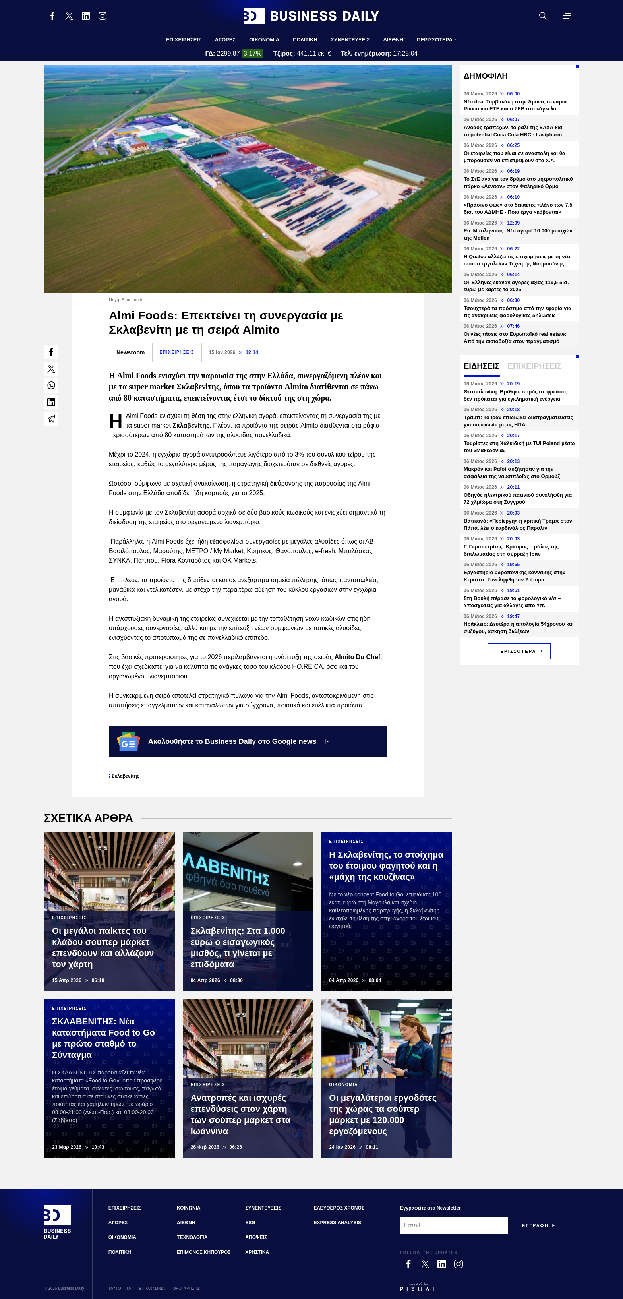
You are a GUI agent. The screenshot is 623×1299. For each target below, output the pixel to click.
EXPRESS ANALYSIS (337, 1222)
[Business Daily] (57, 1237)
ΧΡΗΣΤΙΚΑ (257, 1252)
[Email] (454, 1225)
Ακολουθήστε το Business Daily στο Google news (223, 741)
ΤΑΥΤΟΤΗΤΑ (119, 1288)
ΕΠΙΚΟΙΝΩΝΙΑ (152, 1288)
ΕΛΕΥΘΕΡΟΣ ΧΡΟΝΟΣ (339, 1208)
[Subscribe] (535, 1225)
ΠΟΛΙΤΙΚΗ (305, 40)
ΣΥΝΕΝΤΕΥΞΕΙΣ (350, 40)
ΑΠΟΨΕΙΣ (256, 1237)
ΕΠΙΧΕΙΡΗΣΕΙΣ (183, 40)
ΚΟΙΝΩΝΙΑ (189, 1208)
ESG (250, 1222)
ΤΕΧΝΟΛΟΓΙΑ (192, 1237)
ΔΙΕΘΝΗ (393, 40)
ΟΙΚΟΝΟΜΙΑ (264, 40)
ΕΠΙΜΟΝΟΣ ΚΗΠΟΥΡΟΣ (203, 1252)
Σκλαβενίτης (190, 425)
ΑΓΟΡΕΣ (225, 40)
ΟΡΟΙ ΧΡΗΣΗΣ (186, 1288)
